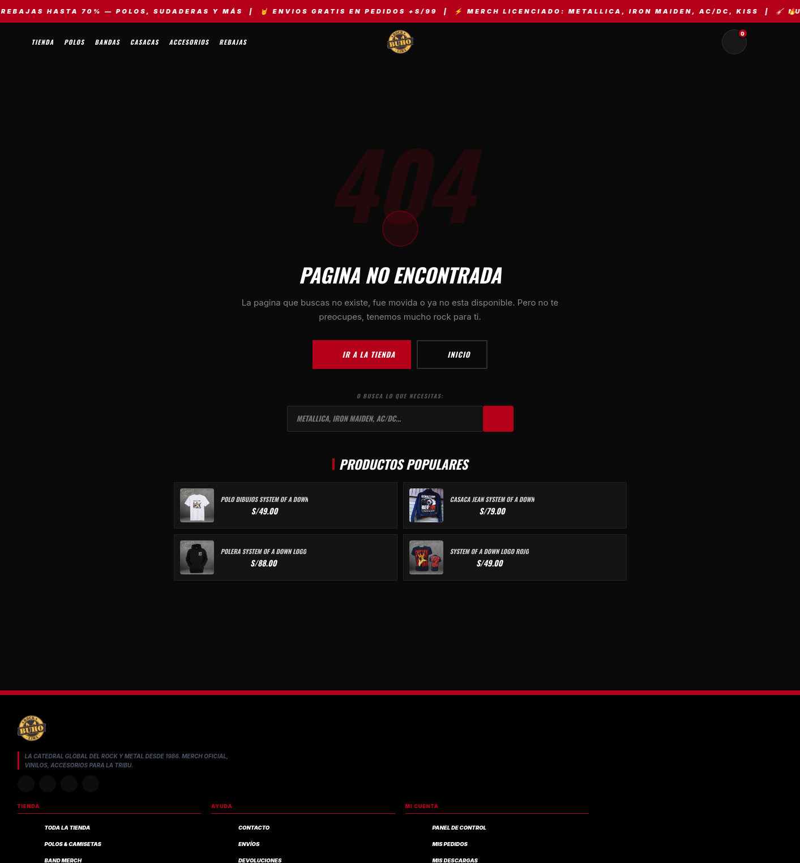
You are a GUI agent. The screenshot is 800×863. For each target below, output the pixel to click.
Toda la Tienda (68, 828)
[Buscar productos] (707, 41)
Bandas (107, 41)
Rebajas (233, 41)
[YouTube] (90, 783)
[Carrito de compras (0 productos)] (734, 41)
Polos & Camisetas (73, 844)
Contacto (253, 828)
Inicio (452, 354)
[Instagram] (26, 783)
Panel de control (459, 828)
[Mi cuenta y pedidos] (761, 41)
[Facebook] (69, 783)
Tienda (43, 41)
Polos (74, 41)
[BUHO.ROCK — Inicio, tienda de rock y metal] (400, 42)
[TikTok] (47, 783)
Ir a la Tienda (361, 354)
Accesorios (189, 41)
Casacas (144, 41)
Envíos (248, 844)
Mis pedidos (450, 844)
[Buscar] (498, 419)
